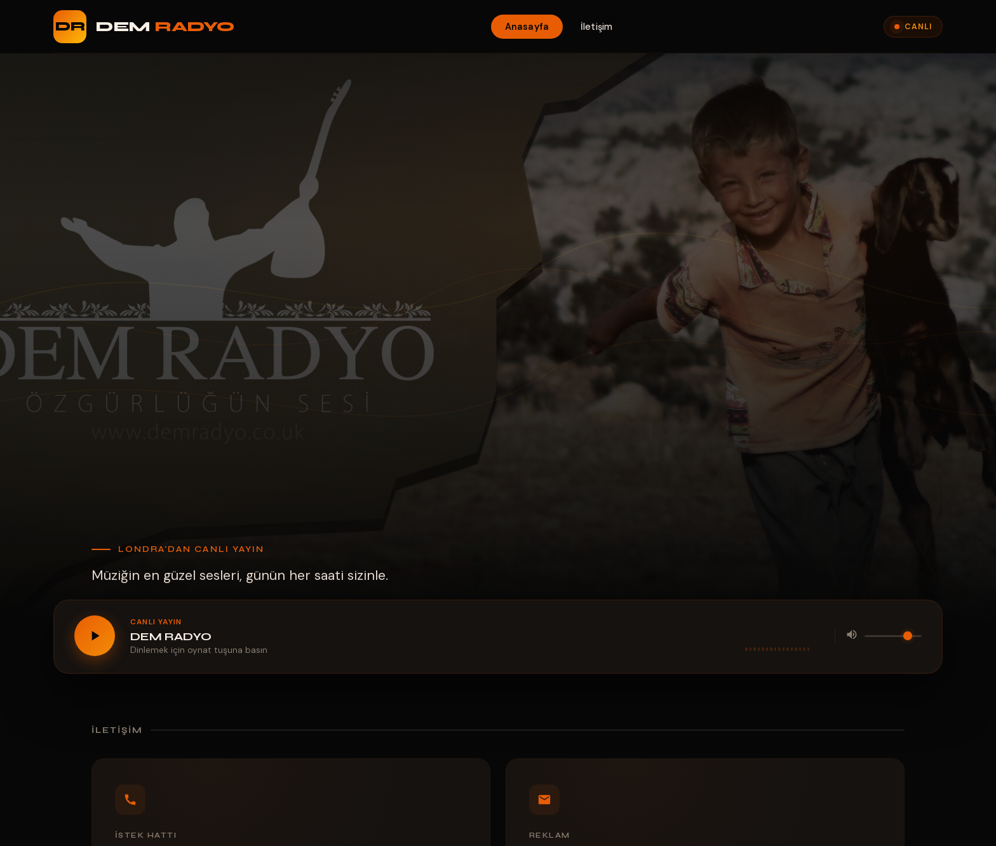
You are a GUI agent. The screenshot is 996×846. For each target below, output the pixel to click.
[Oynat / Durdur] (94, 635)
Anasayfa (527, 26)
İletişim (596, 26)
